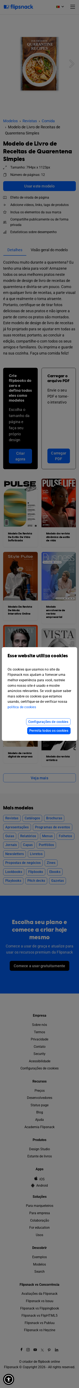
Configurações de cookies (48, 722)
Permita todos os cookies (48, 731)
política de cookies (22, 707)
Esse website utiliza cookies (39, 659)
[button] (8, 1379)
